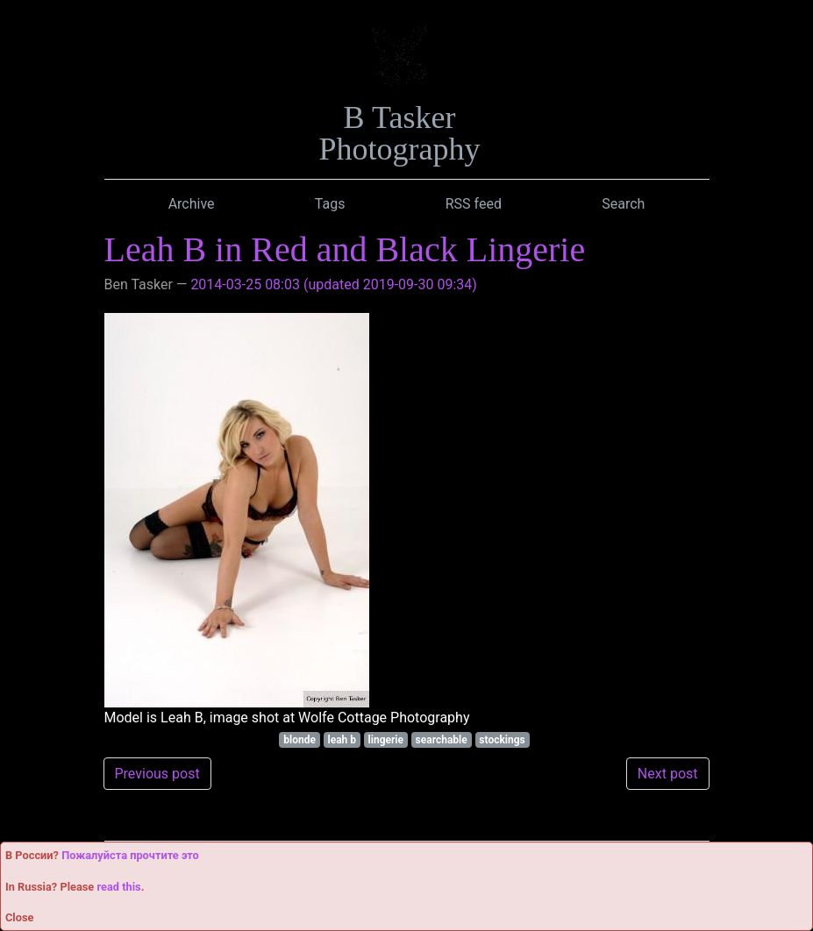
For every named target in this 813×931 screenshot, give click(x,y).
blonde (299, 740)
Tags (330, 203)
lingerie (385, 740)
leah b (341, 740)
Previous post (157, 773)
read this (118, 886)
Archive (191, 203)
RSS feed (474, 203)
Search (623, 203)
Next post (668, 773)
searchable (441, 740)
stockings (501, 740)
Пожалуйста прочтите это (130, 855)
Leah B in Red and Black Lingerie (345, 249)
